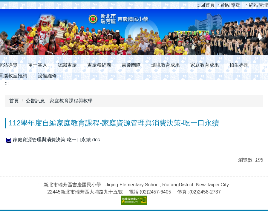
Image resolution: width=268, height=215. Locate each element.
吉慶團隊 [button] (131, 64)
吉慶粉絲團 (99, 64)
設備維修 (47, 75)
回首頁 (206, 4)
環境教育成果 (165, 64)
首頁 (14, 100)
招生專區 (239, 64)
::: (198, 4)
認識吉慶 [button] (67, 64)
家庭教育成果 (204, 64)
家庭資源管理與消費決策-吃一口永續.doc (52, 139)
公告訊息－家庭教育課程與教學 (59, 100)
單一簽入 (37, 64)
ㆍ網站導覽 (228, 4)
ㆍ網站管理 (256, 4)
